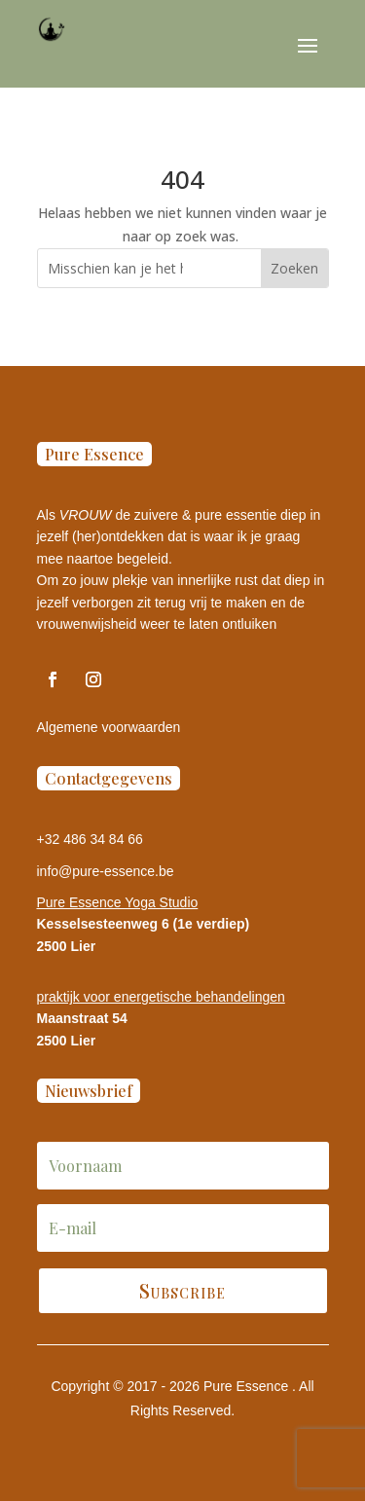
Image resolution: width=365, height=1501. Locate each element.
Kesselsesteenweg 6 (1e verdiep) (143, 924)
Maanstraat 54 (82, 1018)
